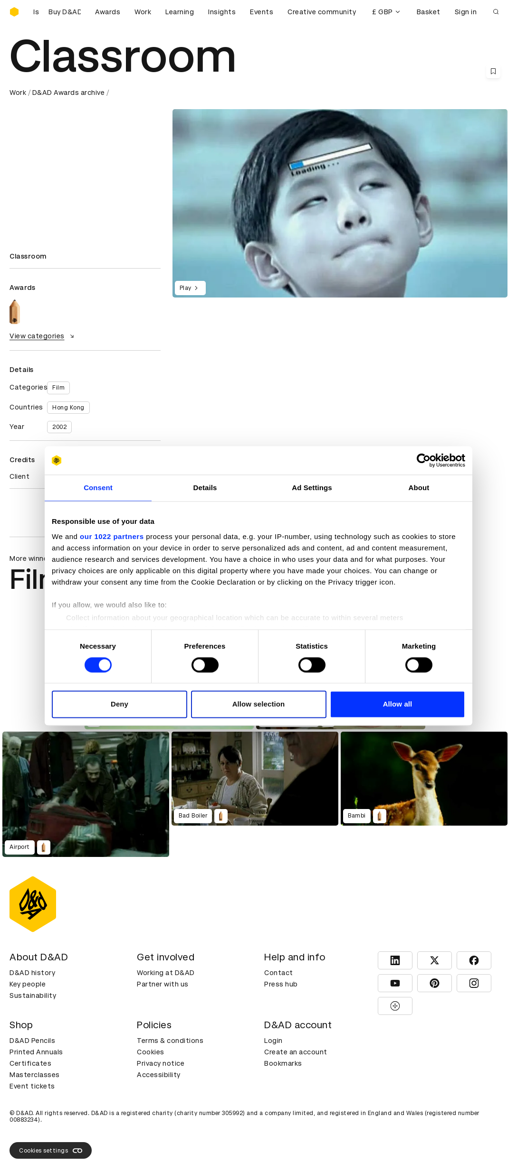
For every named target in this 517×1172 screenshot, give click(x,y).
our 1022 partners (112, 536)
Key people (28, 984)
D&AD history (32, 973)
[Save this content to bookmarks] (493, 71)
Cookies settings (50, 1150)
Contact (278, 973)
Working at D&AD (166, 973)
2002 (59, 427)
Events (261, 12)
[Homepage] (14, 12)
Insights (222, 12)
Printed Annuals (36, 1052)
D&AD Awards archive (68, 92)
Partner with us (163, 984)
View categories (43, 336)
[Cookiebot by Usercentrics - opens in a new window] (423, 460)
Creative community (321, 12)
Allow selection (258, 704)
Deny (119, 704)
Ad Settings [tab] (312, 488)
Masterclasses (35, 1075)
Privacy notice (160, 1063)
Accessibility (159, 1075)
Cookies (150, 1052)
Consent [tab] (98, 488)
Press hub (281, 984)
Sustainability (33, 995)
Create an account (295, 1052)
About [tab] (419, 488)
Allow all (397, 704)
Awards (107, 12)
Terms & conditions (170, 1040)
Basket (428, 12)
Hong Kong (68, 407)
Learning (179, 12)
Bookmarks (283, 1063)
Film (58, 387)
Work (142, 12)
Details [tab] (205, 488)
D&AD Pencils (32, 1040)
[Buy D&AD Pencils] (57, 12)
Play (190, 288)
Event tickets (32, 1086)
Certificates (30, 1063)
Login (273, 1040)
